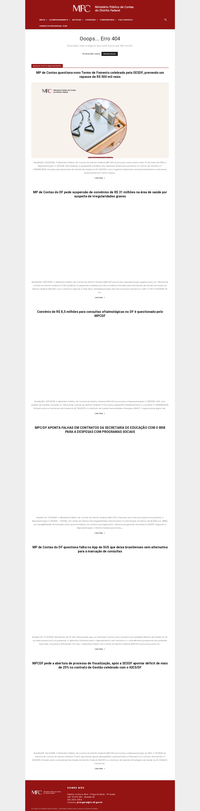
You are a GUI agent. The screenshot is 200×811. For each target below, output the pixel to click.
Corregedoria (108, 20)
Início (43, 20)
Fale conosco (125, 20)
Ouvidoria (91, 20)
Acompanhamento (59, 20)
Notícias (77, 20)
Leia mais (100, 178)
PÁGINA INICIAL (109, 54)
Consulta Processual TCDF (53, 26)
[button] (166, 20)
